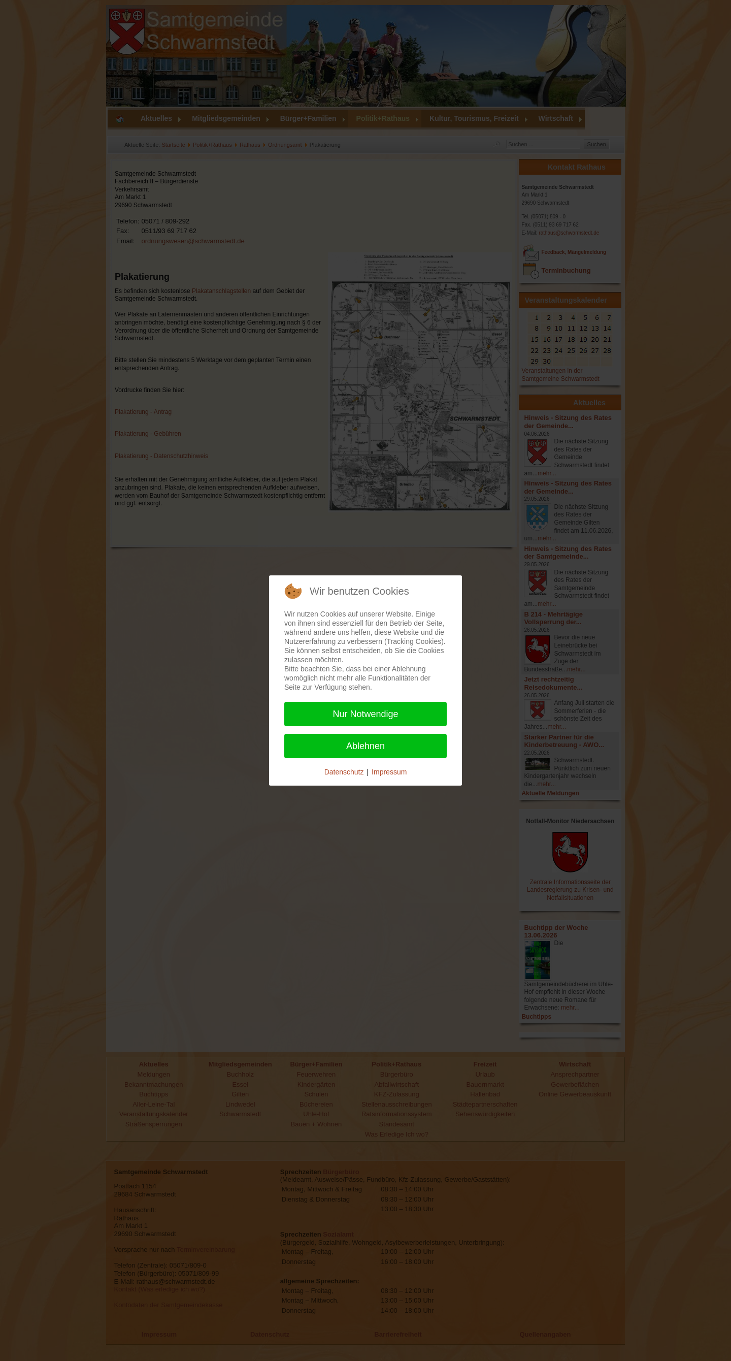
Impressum (389, 772)
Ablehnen (365, 746)
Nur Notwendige (365, 714)
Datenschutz (344, 772)
